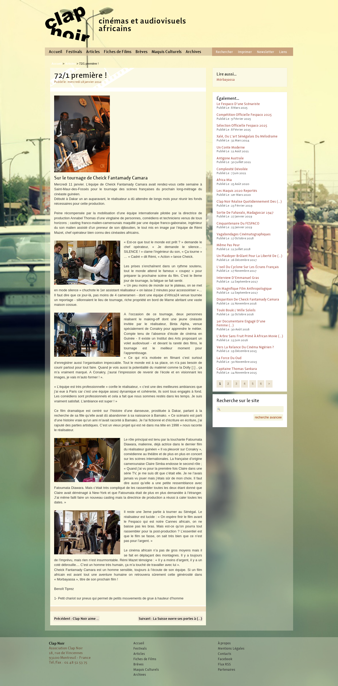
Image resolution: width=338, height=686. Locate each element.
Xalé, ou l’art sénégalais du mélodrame (247, 136)
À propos (224, 643)
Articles (93, 51)
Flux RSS (224, 664)
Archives (193, 51)
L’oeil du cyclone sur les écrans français (248, 267)
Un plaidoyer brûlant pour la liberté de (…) (249, 256)
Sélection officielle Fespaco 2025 (242, 125)
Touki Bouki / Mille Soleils (236, 310)
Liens (283, 52)
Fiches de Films (118, 51)
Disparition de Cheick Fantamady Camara (248, 299)
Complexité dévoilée (232, 169)
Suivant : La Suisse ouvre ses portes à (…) (170, 618)
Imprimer (245, 52)
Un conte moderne (231, 147)
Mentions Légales (231, 648)
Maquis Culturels (167, 51)
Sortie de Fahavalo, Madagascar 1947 (245, 213)
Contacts (224, 654)
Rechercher (224, 52)
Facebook (225, 659)
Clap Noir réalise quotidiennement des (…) (249, 201)
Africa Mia (224, 180)
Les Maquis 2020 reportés (237, 191)
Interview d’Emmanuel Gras (238, 278)
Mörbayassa (226, 80)
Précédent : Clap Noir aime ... (76, 618)
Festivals (74, 51)
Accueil (55, 51)
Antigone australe (230, 158)
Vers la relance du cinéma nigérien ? (245, 347)
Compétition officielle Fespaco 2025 (244, 115)
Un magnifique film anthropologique (244, 288)
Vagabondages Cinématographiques (244, 234)
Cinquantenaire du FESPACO (238, 223)
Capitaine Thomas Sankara (237, 369)
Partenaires (226, 670)
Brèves (141, 51)
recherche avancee (268, 417)
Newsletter (265, 52)
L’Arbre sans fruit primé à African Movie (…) (250, 336)
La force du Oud (229, 358)
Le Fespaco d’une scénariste (238, 104)
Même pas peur (228, 245)
